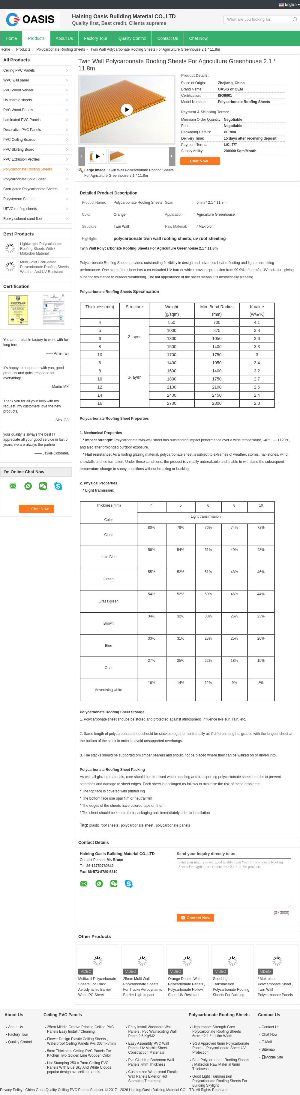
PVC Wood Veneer (18, 90)
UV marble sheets (17, 100)
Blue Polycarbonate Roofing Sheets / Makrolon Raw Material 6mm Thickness (220, 1064)
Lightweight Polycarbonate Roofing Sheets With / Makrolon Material (41, 249)
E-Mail (267, 1042)
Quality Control (132, 38)
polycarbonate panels (173, 825)
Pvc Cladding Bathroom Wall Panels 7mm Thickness (151, 1062)
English (291, 4)
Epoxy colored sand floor (23, 219)
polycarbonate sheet (137, 825)
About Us (64, 38)
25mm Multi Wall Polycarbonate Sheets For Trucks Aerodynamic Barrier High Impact (142, 987)
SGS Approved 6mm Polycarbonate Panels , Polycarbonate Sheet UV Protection (220, 1048)
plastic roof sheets (103, 825)
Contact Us (167, 38)
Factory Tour (95, 38)
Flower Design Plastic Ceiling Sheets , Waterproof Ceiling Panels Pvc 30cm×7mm (81, 1041)
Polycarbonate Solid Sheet (24, 179)
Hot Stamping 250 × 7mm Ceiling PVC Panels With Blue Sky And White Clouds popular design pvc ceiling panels (79, 1067)
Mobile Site (272, 1057)
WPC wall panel (16, 80)
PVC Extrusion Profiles (21, 159)
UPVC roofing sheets (20, 209)
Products (36, 38)
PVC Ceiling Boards (19, 140)
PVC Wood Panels (18, 110)
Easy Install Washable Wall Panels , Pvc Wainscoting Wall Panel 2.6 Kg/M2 (152, 1031)
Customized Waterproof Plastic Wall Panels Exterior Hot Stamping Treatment (152, 1076)
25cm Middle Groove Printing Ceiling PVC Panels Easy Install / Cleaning (80, 1029)
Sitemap (268, 1049)
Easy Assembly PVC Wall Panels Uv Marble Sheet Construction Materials (148, 1048)
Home (11, 38)
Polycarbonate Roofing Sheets (60, 49)
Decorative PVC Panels (22, 130)
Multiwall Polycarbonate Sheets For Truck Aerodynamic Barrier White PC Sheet (97, 987)
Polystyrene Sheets (18, 199)
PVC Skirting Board (18, 149)
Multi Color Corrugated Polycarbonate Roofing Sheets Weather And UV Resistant (44, 267)
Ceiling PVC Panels (19, 70)
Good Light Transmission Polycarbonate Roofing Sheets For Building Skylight (231, 989)
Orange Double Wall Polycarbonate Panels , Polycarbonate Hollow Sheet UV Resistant (186, 987)
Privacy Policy (11, 1090)
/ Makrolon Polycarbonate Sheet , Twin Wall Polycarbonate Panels (275, 987)
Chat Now (198, 38)
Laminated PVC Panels (21, 120)
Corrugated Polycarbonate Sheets (30, 189)
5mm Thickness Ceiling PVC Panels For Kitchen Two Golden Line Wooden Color (79, 1053)
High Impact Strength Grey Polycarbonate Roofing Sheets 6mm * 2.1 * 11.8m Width (216, 1031)
